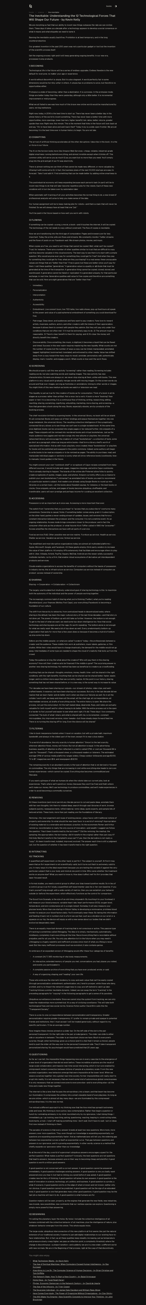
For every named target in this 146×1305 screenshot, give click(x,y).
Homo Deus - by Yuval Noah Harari (48, 1280)
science (41, 12)
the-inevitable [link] (53, 12)
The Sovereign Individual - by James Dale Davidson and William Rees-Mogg (66, 1290)
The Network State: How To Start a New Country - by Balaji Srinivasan (64, 1277)
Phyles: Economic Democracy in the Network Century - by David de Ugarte (66, 1283)
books (109, 6)
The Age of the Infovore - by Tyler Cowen (51, 1287)
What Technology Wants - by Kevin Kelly (51, 1261)
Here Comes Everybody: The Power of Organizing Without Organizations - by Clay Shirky (72, 1293)
